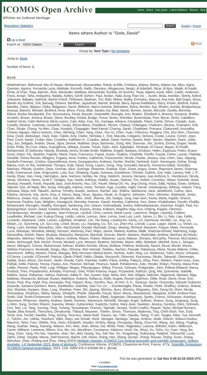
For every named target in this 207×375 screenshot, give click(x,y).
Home (140, 9)
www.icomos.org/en (107, 366)
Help (202, 9)
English (185, 26)
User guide (161, 9)
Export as (14, 44)
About (149, 9)
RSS (196, 43)
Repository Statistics (18, 26)
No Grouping (120, 51)
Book (23, 58)
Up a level (16, 40)
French (197, 26)
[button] (79, 44)
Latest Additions (178, 9)
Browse (194, 9)
